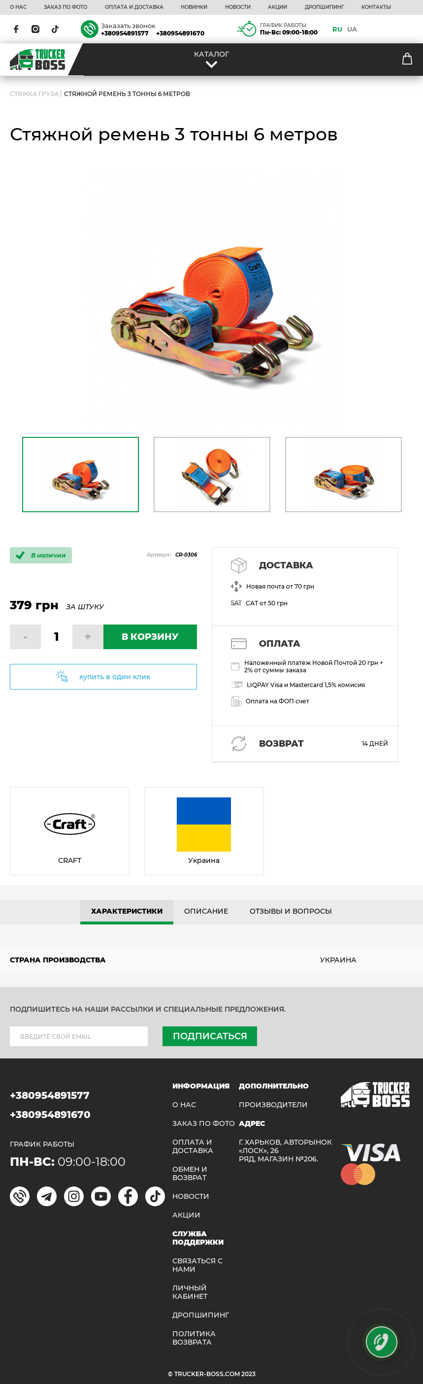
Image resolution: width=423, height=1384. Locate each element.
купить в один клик (114, 676)
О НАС (18, 7)
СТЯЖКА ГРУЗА (34, 94)
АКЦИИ (277, 7)
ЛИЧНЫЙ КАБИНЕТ (189, 1292)
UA (352, 29)
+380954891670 (180, 33)
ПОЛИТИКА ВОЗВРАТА (194, 1338)
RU (337, 29)
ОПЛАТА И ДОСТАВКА (134, 7)
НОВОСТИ (238, 7)
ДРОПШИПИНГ (324, 7)
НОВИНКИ (194, 7)
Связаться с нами (197, 1265)
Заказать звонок (128, 26)
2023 (248, 1374)
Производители (273, 1105)
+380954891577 (125, 33)
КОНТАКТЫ (376, 7)
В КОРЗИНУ (150, 636)
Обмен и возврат (189, 1173)
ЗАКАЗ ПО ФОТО (65, 7)
